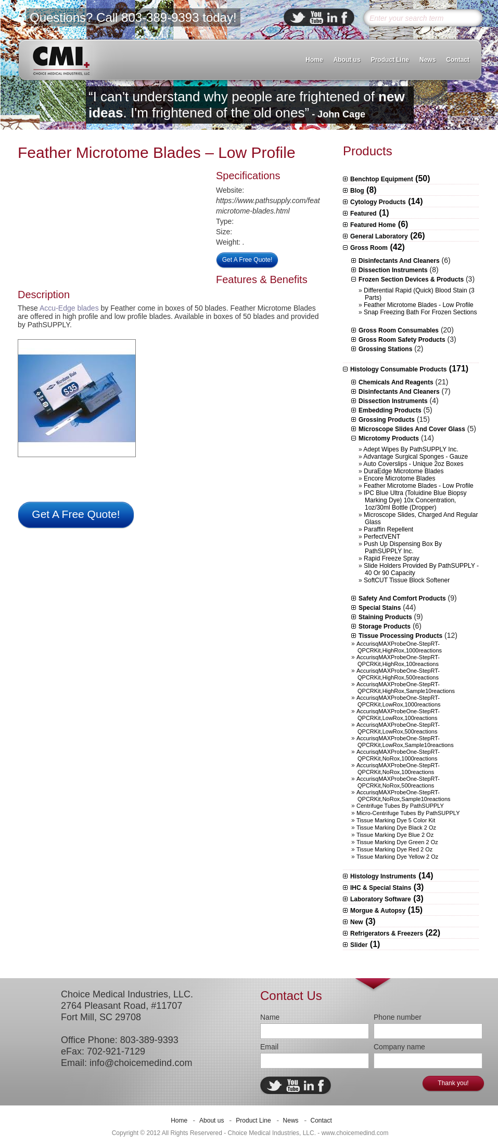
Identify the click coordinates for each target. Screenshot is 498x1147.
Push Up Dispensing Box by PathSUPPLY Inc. (403, 547)
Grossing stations (385, 349)
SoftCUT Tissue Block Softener (407, 580)
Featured (363, 213)
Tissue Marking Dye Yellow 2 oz (397, 856)
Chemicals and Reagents (396, 382)
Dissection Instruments (393, 270)
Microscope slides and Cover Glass (412, 429)
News (427, 59)
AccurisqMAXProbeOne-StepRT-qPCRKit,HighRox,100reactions (398, 660)
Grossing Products (387, 419)
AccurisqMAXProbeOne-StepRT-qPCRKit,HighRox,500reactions (398, 674)
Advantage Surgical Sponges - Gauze (415, 456)
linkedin (332, 17)
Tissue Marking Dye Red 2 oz (394, 849)
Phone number (398, 1017)
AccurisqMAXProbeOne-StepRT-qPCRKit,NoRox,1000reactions (398, 755)
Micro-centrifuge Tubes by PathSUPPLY (408, 813)
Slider (358, 945)
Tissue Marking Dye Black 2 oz (396, 827)
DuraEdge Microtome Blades (403, 471)
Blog (357, 190)
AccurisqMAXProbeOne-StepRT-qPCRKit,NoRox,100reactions (398, 768)
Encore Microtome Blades (399, 478)
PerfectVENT (382, 536)
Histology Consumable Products (398, 369)
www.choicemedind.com (355, 1133)
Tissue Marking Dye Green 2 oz (397, 842)
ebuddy (316, 17)
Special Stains (380, 607)
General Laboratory (379, 236)
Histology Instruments (383, 876)
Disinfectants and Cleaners (399, 260)
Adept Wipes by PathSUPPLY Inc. (410, 449)
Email (269, 1047)
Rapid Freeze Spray (391, 558)
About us (347, 59)
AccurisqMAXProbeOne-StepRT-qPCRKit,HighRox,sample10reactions (405, 687)
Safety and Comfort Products (402, 598)
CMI (61, 60)
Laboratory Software (380, 899)
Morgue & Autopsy (377, 910)
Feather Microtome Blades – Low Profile (157, 152)
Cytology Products (378, 202)
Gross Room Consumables (399, 330)
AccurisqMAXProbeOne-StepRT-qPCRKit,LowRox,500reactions (398, 728)
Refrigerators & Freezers (386, 933)
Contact (457, 59)
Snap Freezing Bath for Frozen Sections (420, 312)
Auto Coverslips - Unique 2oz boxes (413, 464)
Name (269, 1017)
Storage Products (385, 626)
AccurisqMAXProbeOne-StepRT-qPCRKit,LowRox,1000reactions (398, 701)
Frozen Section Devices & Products (411, 279)
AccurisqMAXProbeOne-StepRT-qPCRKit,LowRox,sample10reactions (405, 741)
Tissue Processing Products (400, 635)
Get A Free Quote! (247, 259)
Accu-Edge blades (69, 308)
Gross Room (369, 247)
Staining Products (385, 617)
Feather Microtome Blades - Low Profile (419, 305)
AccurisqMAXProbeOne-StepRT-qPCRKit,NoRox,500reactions (398, 782)
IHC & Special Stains (380, 887)
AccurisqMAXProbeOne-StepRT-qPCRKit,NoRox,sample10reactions (403, 795)
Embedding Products (390, 410)
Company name (399, 1047)
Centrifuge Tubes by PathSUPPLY (400, 806)
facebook (344, 17)
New (356, 922)
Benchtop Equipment (381, 179)
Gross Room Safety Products (402, 339)
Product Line (390, 59)
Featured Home (372, 225)
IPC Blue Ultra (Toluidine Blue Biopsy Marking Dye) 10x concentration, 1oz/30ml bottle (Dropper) (415, 500)
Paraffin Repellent (388, 529)
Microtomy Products (389, 438)
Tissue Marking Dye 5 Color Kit (395, 820)
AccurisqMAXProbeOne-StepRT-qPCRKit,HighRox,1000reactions (399, 647)
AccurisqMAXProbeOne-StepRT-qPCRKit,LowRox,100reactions (398, 714)
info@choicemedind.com (141, 1063)
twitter (297, 17)
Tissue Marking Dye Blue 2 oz (394, 835)
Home (314, 59)
